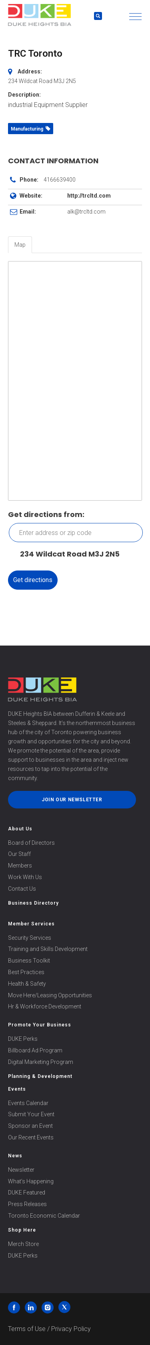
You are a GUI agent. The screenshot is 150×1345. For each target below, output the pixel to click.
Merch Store (23, 1244)
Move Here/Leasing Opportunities (50, 995)
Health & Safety (27, 984)
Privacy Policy (71, 1329)
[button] (135, 16)
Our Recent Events (31, 1137)
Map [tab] (20, 245)
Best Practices (26, 972)
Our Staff (19, 854)
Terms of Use (27, 1329)
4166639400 (60, 179)
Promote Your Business (39, 1025)
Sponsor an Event (30, 1126)
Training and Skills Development (48, 949)
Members (20, 865)
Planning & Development (40, 1076)
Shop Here (22, 1230)
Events (17, 1089)
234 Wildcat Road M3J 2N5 (66, 554)
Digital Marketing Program (40, 1062)
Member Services (31, 924)
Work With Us (25, 877)
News (15, 1156)
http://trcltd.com (89, 195)
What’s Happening (31, 1181)
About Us (20, 829)
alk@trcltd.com (86, 211)
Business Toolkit (29, 960)
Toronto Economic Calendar (44, 1215)
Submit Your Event (31, 1114)
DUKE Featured (26, 1192)
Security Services (29, 938)
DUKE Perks (23, 1039)
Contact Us (22, 888)
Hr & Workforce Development (44, 1006)
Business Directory (33, 903)
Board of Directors (31, 843)
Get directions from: (46, 514)
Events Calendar (28, 1103)
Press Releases (27, 1204)
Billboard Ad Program (35, 1050)
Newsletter (21, 1170)
